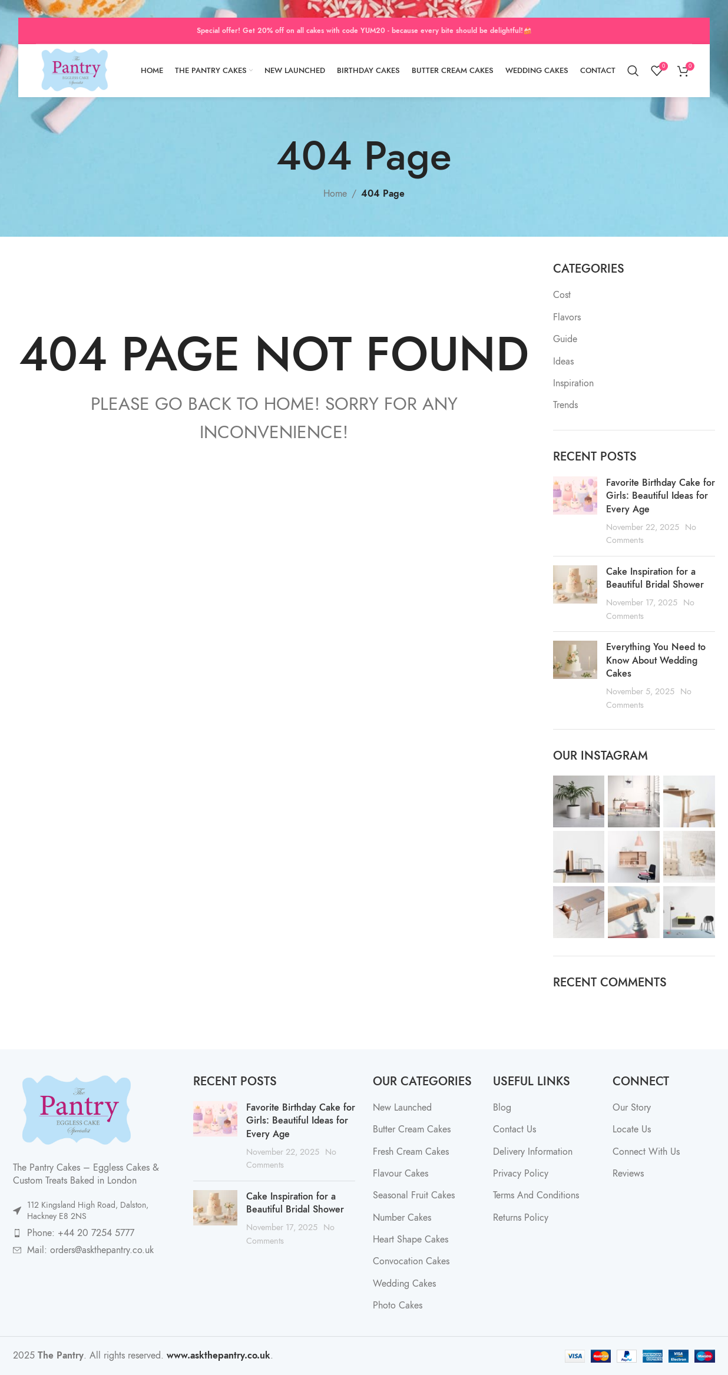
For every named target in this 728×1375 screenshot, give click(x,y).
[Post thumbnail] (575, 511)
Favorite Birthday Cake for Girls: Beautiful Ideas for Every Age (660, 496)
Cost (562, 295)
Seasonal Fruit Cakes (414, 1195)
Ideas (563, 361)
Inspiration (573, 383)
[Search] (633, 70)
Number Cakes (402, 1217)
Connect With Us (646, 1151)
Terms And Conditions (536, 1195)
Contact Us (514, 1129)
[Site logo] (73, 70)
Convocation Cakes (411, 1261)
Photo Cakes (397, 1305)
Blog (502, 1107)
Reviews (628, 1173)
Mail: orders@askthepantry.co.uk (90, 1250)
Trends (565, 405)
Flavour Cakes (400, 1173)
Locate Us (632, 1129)
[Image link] (75, 1110)
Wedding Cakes (404, 1283)
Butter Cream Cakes (412, 1129)
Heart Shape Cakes (410, 1239)
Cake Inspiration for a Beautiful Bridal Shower (655, 578)
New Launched (402, 1107)
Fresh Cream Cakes (411, 1151)
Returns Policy (520, 1217)
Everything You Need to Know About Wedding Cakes (656, 660)
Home (335, 193)
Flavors (567, 317)
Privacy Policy (520, 1173)
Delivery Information (533, 1151)
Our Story (632, 1107)
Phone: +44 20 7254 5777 (80, 1233)
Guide (565, 339)
